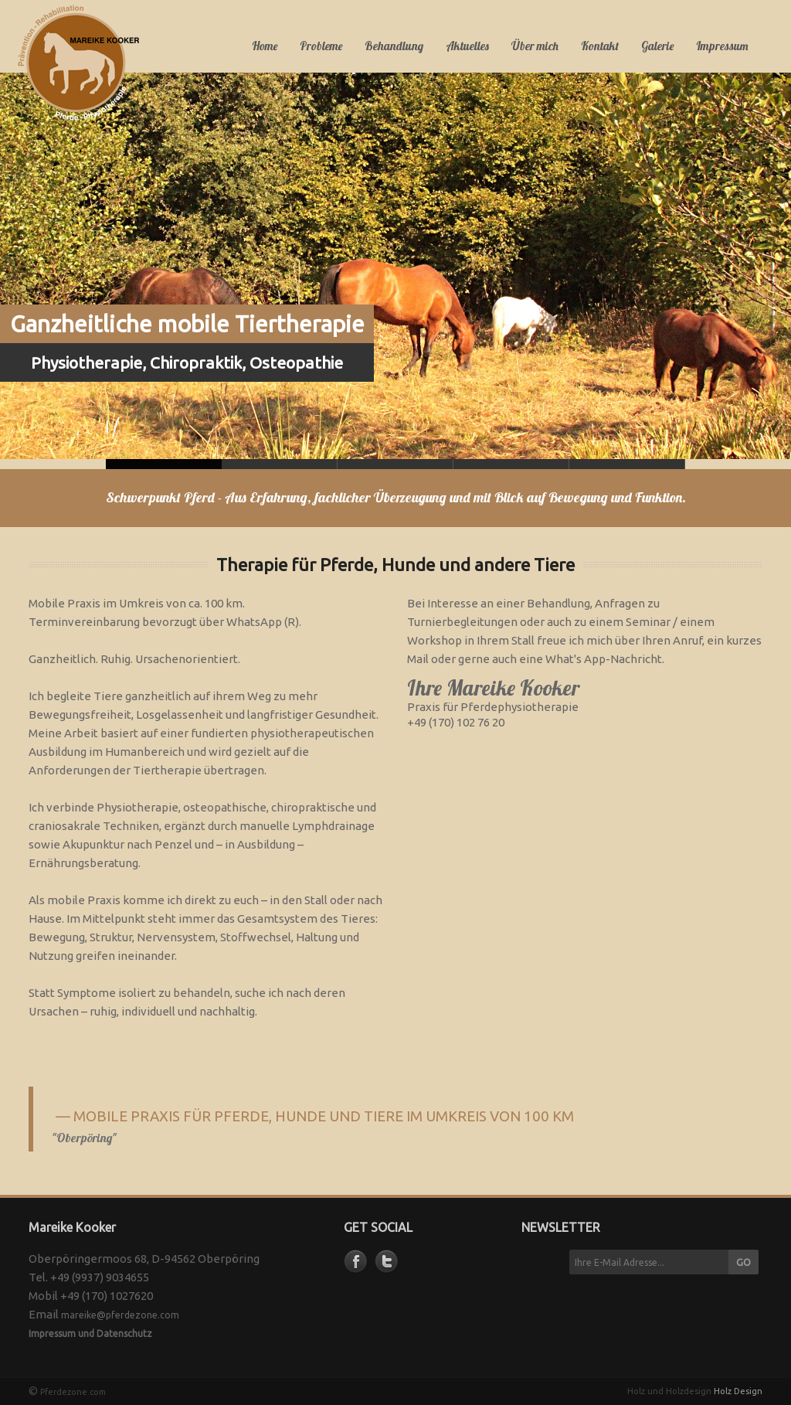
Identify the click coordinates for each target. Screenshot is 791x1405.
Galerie (657, 46)
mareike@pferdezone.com (120, 1315)
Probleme (321, 46)
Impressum (722, 46)
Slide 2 (395, 464)
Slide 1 (280, 464)
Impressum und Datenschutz (90, 1333)
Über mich (534, 46)
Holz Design (738, 1391)
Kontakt (600, 46)
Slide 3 (511, 464)
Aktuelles (467, 46)
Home (264, 46)
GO (743, 1262)
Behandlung (389, 50)
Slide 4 (627, 464)
